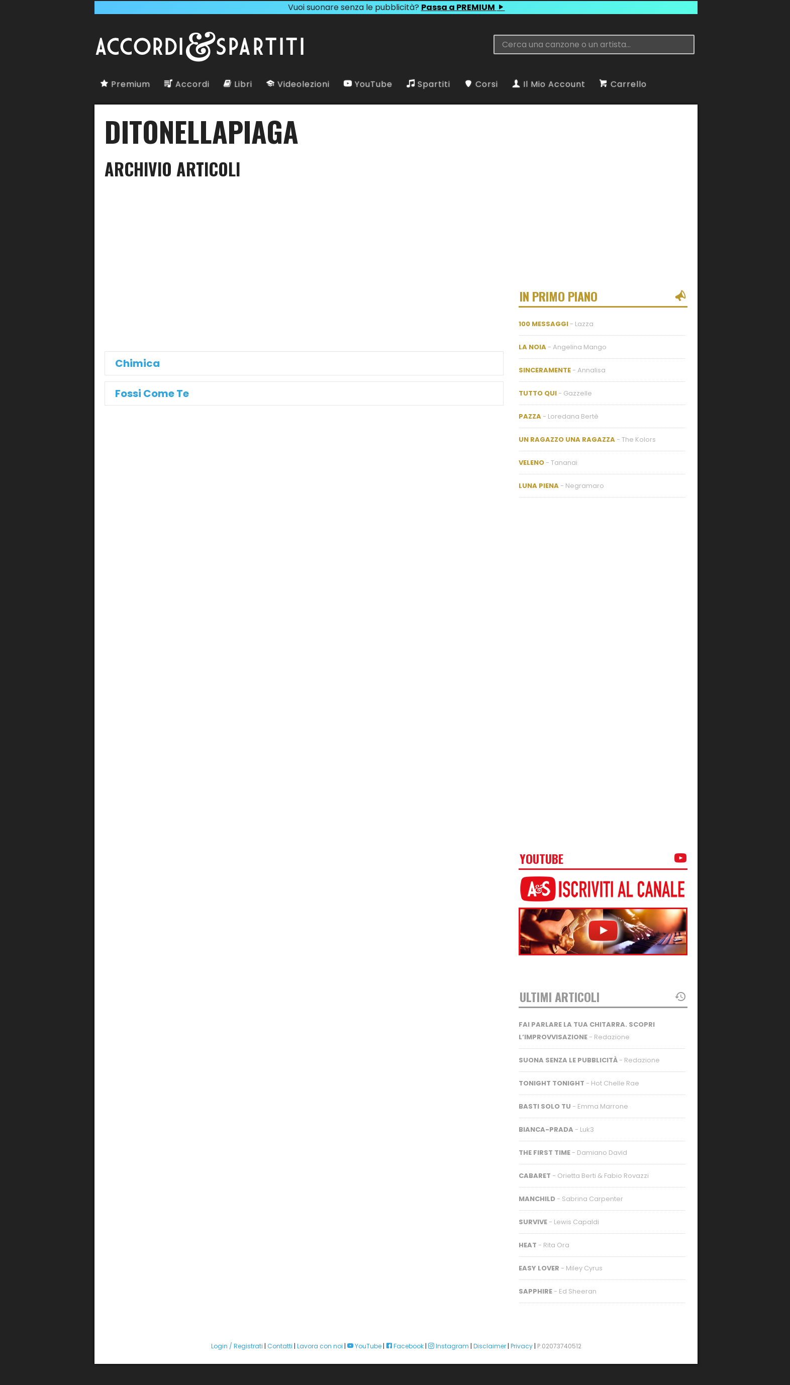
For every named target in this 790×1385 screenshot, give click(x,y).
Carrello (623, 84)
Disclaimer (489, 1346)
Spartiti (428, 84)
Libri (238, 84)
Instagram (448, 1346)
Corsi (481, 84)
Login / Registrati (237, 1346)
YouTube (368, 84)
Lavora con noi (320, 1346)
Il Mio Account (548, 84)
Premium (125, 84)
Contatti (279, 1346)
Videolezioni (298, 84)
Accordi (187, 84)
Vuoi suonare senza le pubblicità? (396, 7)
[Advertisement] (40, 692)
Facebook (405, 1346)
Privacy (522, 1346)
